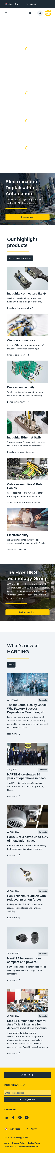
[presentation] (31, 4)
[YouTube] (27, 1117)
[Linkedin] (6, 1117)
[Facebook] (13, 1117)
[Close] (48, 4)
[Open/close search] (30, 13)
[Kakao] (20, 1117)
